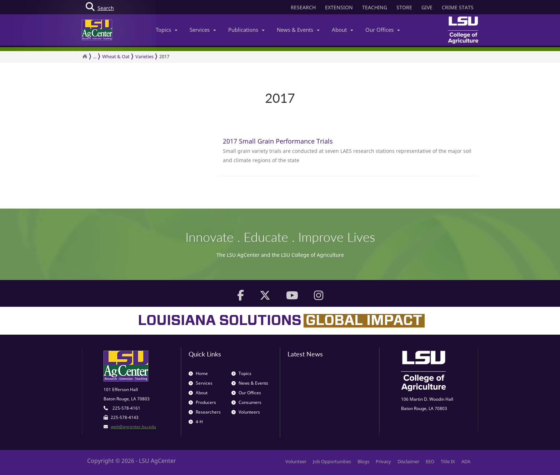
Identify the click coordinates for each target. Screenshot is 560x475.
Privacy (383, 461)
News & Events (298, 29)
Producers (202, 402)
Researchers (205, 412)
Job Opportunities (332, 461)
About (342, 29)
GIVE (426, 7)
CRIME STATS (458, 7)
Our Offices (382, 29)
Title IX (448, 461)
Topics (167, 29)
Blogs (363, 461)
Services (203, 29)
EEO (430, 461)
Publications (246, 29)
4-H (196, 422)
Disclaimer (408, 461)
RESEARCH (303, 7)
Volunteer (295, 461)
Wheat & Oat (116, 56)
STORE (404, 7)
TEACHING (374, 7)
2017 (164, 56)
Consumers (246, 402)
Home (198, 373)
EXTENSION (339, 7)
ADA (465, 461)
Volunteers (245, 412)
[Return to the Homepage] (85, 56)
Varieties (144, 56)
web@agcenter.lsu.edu (133, 427)
